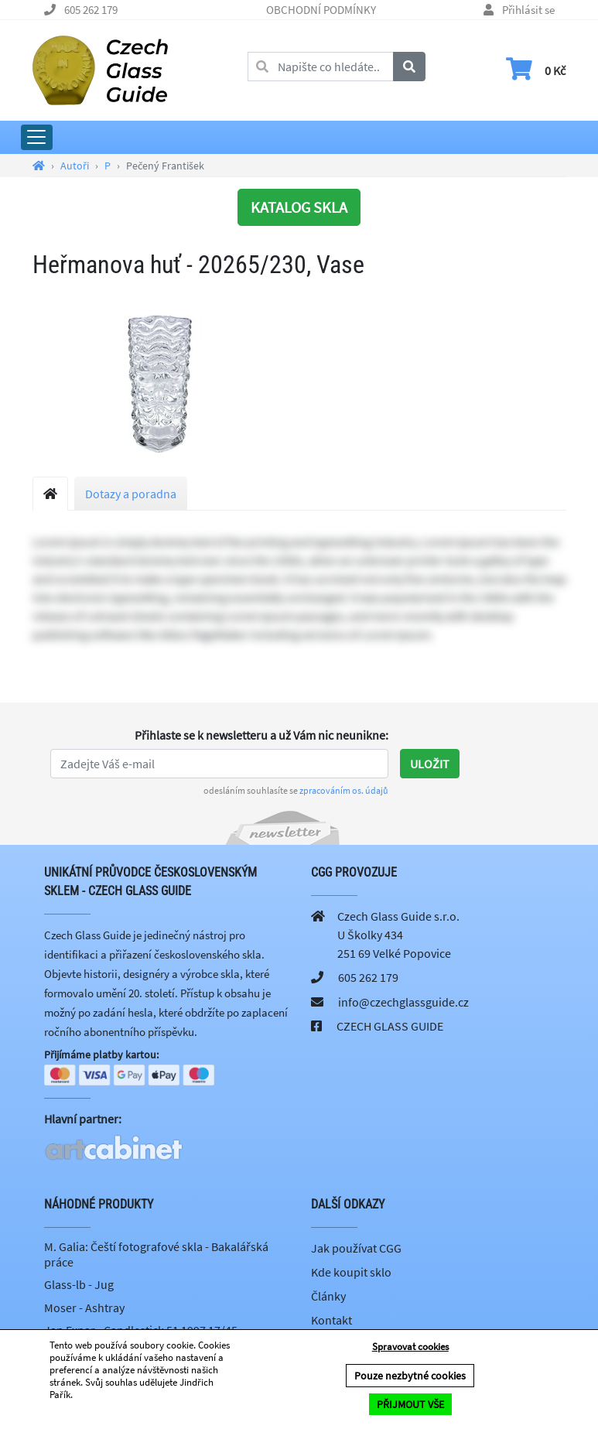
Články (328, 1296)
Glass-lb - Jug (79, 1284)
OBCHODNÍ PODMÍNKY (321, 9)
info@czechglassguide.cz (403, 1002)
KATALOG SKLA (299, 207)
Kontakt (331, 1320)
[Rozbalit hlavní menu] (37, 137)
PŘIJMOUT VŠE (410, 1404)
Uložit (429, 763)
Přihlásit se (528, 9)
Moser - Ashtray (84, 1307)
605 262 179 (91, 9)
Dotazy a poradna (130, 493)
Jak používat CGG (356, 1248)
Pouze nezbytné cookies (410, 1376)
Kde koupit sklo (351, 1272)
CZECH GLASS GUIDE (390, 1026)
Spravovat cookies (410, 1346)
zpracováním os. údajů (343, 790)
